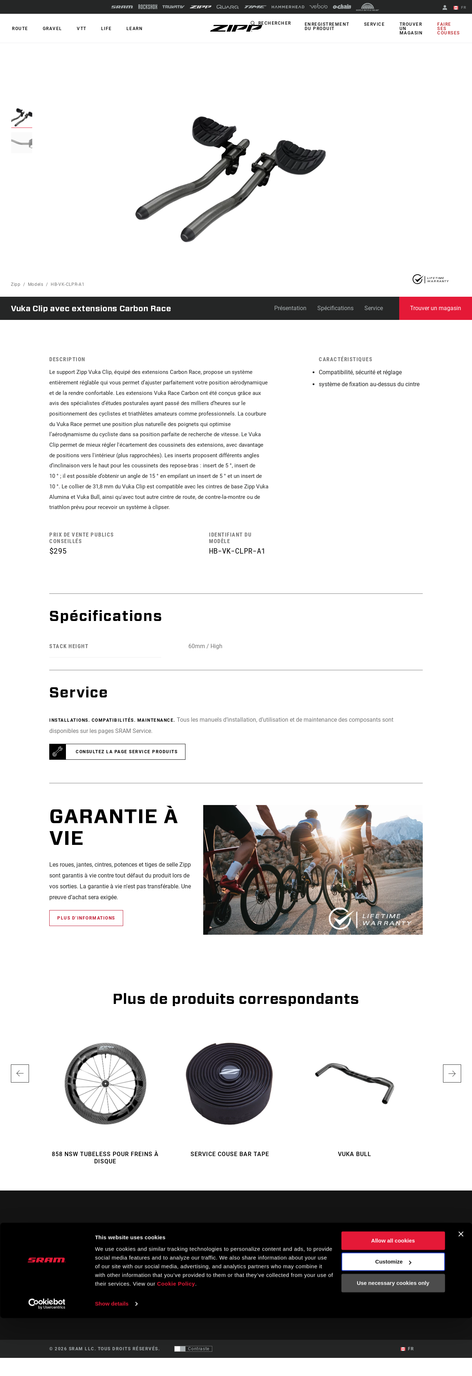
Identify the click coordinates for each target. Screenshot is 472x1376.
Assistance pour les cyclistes (293, 1259)
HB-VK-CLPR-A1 (67, 284)
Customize (393, 1320)
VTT (76, 28)
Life (98, 28)
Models (35, 284)
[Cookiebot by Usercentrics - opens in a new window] (47, 1361)
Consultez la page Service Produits (126, 770)
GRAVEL (49, 28)
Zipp (16, 284)
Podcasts (252, 1269)
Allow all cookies (393, 1299)
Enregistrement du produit (335, 26)
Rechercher (283, 24)
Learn (124, 28)
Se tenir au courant (85, 1280)
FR (461, 8)
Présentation (290, 308)
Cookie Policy (176, 1342)
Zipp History (397, 1275)
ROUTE (19, 28)
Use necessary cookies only (393, 1341)
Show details (112, 1362)
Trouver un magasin (414, 29)
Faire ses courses (450, 29)
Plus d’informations (86, 936)
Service (380, 24)
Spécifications (335, 308)
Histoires (252, 1259)
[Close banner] (460, 1291)
